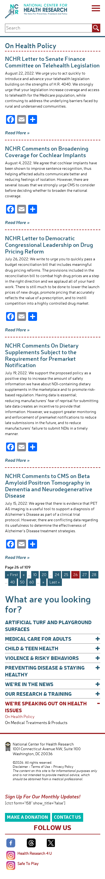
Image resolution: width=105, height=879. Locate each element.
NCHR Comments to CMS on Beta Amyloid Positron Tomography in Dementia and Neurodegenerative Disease (48, 485)
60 (31, 582)
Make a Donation (27, 817)
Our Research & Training (52, 693)
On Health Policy (20, 716)
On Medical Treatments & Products (36, 722)
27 (84, 574)
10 (35, 574)
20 (44, 574)
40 (12, 582)
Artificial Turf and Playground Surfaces (48, 625)
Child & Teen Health (52, 648)
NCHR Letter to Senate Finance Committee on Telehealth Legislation (52, 62)
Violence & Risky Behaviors (52, 657)
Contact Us (67, 817)
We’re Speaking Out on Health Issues (52, 706)
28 (94, 574)
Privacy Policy (63, 767)
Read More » (17, 132)
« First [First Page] (12, 574)
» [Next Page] (43, 582)
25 (66, 574)
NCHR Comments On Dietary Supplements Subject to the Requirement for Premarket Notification (42, 355)
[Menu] (95, 9)
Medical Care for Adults (52, 638)
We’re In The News (52, 684)
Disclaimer (20, 767)
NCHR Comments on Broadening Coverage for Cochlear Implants (46, 151)
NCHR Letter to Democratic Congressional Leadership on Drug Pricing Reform (49, 244)
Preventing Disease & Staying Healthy (52, 671)
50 (22, 582)
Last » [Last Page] (54, 582)
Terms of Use (40, 767)
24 (57, 574)
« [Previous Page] (24, 574)
